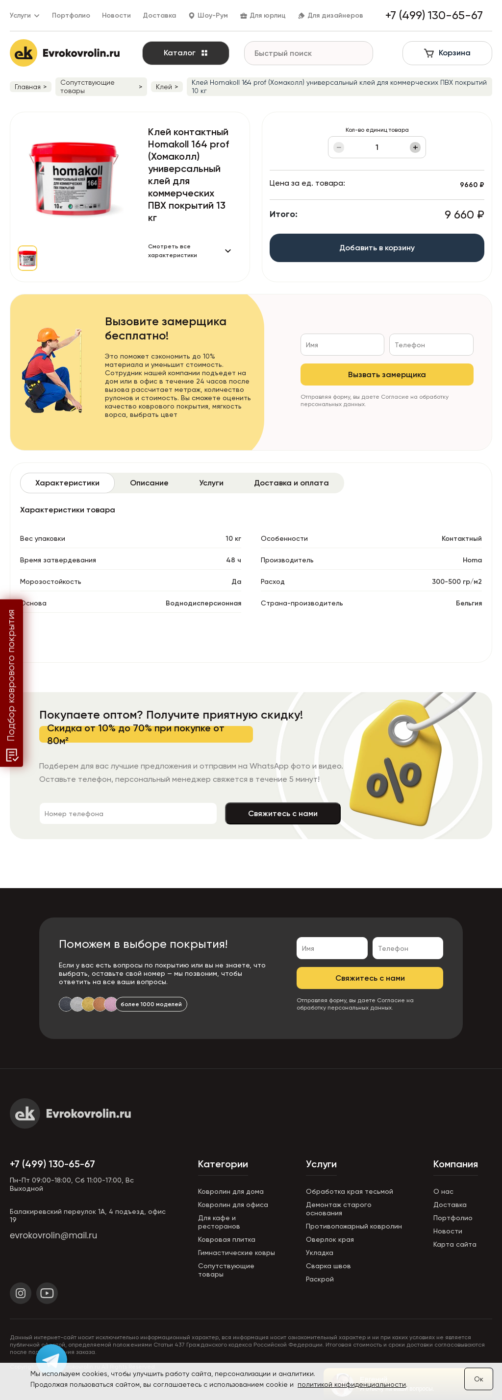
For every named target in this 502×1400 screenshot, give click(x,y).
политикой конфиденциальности (352, 1384)
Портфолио (71, 15)
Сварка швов (328, 1266)
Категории (223, 1164)
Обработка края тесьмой (349, 1191)
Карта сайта (455, 1244)
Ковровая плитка (226, 1239)
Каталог (186, 52)
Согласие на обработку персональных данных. (355, 1004)
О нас (443, 1191)
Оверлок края (330, 1239)
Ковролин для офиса (233, 1204)
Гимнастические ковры (236, 1252)
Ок (478, 1379)
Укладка (319, 1252)
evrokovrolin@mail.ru (53, 1235)
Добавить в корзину (377, 247)
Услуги (321, 1164)
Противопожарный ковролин (354, 1226)
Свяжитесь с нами (283, 813)
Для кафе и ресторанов (219, 1222)
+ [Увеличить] (415, 147)
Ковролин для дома (231, 1191)
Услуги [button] (25, 15)
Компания (455, 1164)
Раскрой (320, 1279)
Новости (116, 15)
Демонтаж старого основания (339, 1209)
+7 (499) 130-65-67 (52, 1164)
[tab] (67, 483)
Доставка (159, 15)
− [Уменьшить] (339, 147)
